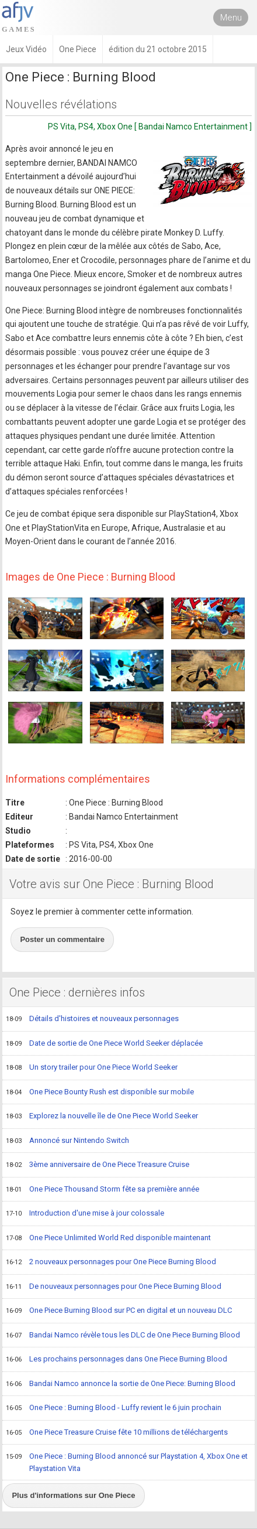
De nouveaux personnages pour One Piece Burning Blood (113, 1287)
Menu (231, 17)
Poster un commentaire (62, 939)
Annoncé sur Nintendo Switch (67, 1141)
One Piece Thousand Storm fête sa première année (102, 1190)
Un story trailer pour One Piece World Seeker (92, 1068)
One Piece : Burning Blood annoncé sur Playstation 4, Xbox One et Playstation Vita (127, 1462)
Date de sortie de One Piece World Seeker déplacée (104, 1044)
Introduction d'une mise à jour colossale (85, 1214)
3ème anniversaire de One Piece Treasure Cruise (97, 1165)
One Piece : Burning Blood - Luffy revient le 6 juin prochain (113, 1408)
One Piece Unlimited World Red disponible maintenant (108, 1238)
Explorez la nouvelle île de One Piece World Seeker (102, 1116)
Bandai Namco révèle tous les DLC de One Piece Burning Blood (123, 1336)
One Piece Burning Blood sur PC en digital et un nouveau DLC (119, 1311)
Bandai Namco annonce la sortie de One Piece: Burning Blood (120, 1384)
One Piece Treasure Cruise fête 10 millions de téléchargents (117, 1433)
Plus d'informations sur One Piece (73, 1495)
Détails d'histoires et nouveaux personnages (92, 1019)
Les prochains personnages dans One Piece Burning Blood (116, 1360)
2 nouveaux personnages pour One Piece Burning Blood (111, 1262)
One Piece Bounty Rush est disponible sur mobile (100, 1092)
